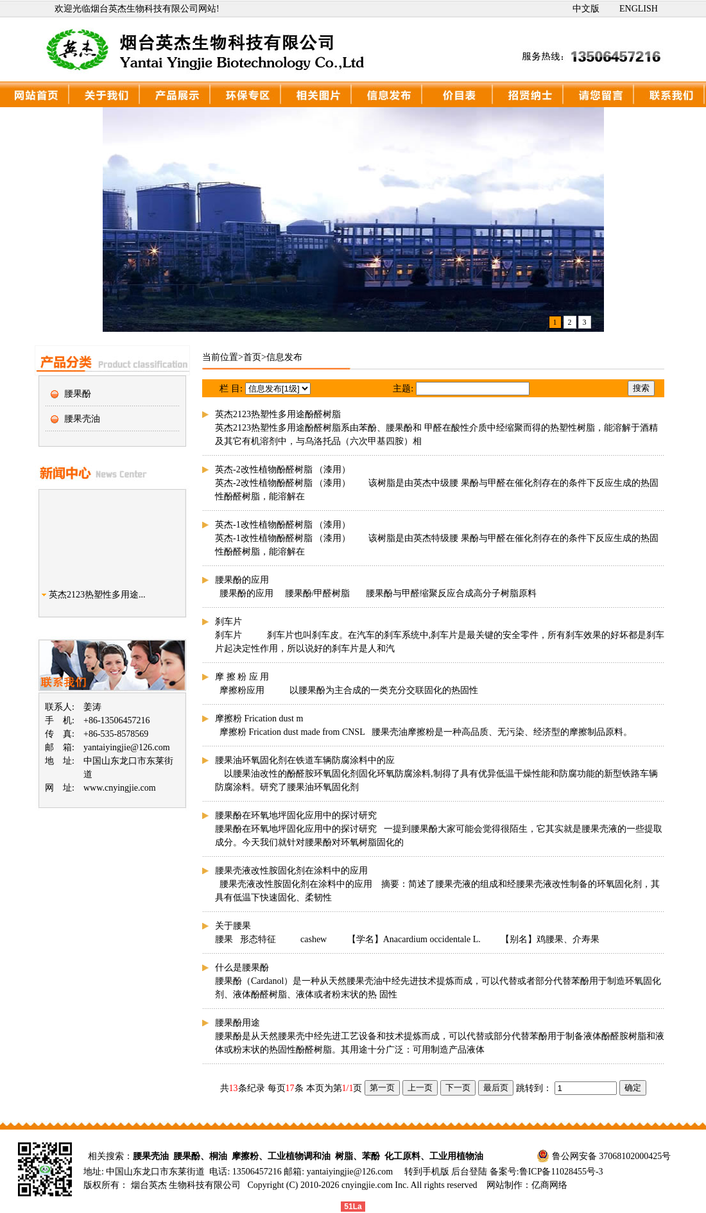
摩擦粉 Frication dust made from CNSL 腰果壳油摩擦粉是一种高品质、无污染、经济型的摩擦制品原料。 (423, 732)
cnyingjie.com (367, 1185)
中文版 (586, 8)
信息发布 (284, 357)
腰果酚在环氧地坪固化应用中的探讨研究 (296, 815)
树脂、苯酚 (357, 1156)
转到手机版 (426, 1171)
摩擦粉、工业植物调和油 (281, 1156)
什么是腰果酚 (242, 967)
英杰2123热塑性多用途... (97, 600)
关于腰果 (233, 926)
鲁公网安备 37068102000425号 (611, 1156)
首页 (252, 357)
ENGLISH (638, 8)
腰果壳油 (82, 419)
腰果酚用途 (237, 1023)
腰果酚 (77, 394)
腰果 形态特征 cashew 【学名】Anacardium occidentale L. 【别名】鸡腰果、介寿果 (407, 939)
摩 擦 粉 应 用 (242, 677)
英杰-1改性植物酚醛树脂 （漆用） (282, 524)
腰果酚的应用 (242, 580)
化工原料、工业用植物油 (433, 1156)
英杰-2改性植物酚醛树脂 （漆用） (282, 469)
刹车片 (228, 621)
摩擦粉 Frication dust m (259, 718)
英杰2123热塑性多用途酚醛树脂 (278, 414)
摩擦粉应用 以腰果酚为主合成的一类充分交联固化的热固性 (346, 690)
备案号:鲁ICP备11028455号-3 (546, 1171)
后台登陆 (470, 1171)
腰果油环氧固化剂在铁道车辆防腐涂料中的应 (305, 760)
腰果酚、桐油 (200, 1156)
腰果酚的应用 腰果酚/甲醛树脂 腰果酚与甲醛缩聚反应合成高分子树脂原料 (376, 593)
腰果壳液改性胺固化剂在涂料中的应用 (291, 870)
